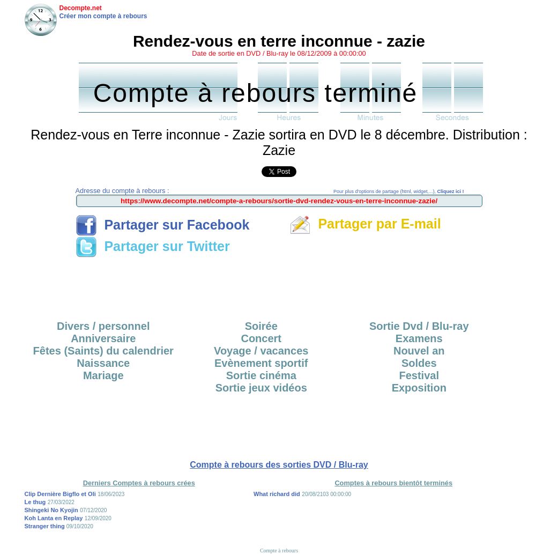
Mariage (103, 375)
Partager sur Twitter (153, 246)
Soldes (419, 363)
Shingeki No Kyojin (51, 510)
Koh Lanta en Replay (54, 518)
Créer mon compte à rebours (103, 16)
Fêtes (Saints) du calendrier (103, 351)
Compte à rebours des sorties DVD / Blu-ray (279, 464)
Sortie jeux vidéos (261, 388)
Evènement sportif (261, 363)
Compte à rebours (279, 550)
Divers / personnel (103, 326)
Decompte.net (80, 8)
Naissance (103, 363)
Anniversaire (103, 338)
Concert (261, 338)
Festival (419, 375)
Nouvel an (419, 351)
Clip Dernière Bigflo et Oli (60, 494)
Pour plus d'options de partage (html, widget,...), (398, 191)
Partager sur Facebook (163, 224)
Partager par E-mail (365, 223)
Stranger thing (45, 526)
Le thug (35, 502)
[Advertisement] (279, 285)
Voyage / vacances (261, 351)
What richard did (277, 494)
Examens (419, 338)
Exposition (419, 388)
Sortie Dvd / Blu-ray (419, 326)
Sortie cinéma (261, 375)
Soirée (261, 326)
